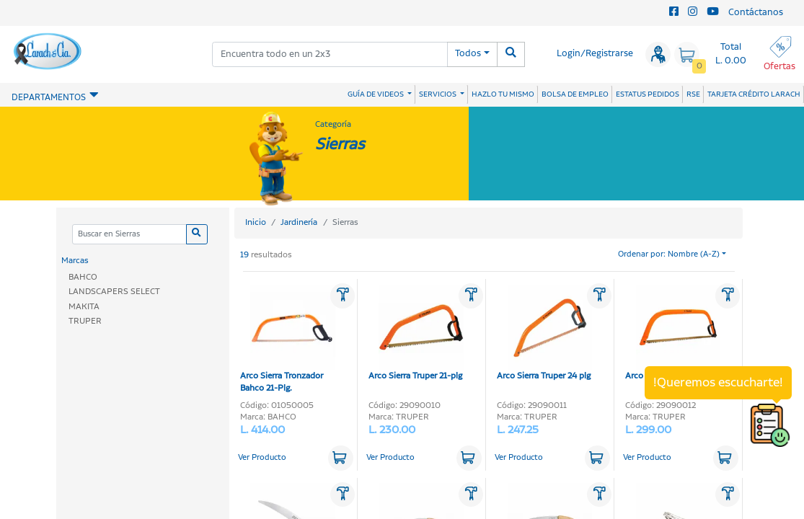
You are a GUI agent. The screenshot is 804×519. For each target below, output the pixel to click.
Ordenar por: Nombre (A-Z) (669, 254)
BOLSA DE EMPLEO (575, 94)
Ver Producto (262, 457)
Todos (468, 54)
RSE (693, 94)
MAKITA (84, 307)
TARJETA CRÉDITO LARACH (753, 94)
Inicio (255, 222)
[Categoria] (129, 234)
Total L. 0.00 (730, 54)
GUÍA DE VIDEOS (376, 94)
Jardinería (298, 222)
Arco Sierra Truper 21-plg (416, 333)
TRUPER (85, 321)
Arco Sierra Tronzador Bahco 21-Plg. (287, 339)
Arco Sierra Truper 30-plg (673, 333)
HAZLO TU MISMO (503, 94)
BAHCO (83, 277)
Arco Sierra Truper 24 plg (544, 333)
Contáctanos (755, 12)
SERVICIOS (438, 94)
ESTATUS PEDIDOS (647, 94)
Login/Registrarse (595, 54)
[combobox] (330, 54)
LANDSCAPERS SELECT (114, 291)
